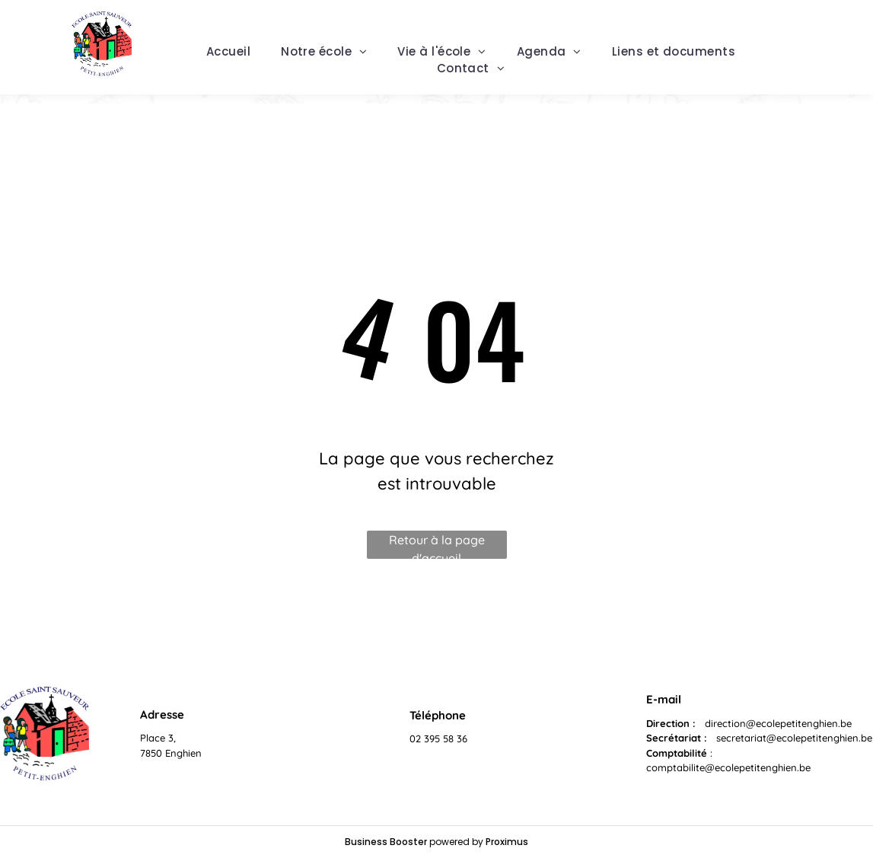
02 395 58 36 (438, 738)
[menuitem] (228, 52)
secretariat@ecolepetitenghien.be (794, 738)
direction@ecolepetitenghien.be (778, 723)
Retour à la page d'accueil (437, 545)
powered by (456, 841)
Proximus (507, 841)
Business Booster (386, 841)
